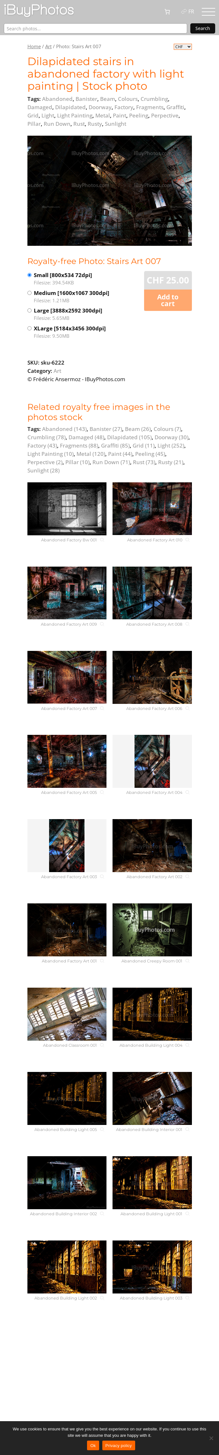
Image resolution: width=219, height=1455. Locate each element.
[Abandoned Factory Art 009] (66, 593)
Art (48, 46)
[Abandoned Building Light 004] (152, 1014)
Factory (42, 445)
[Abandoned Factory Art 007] (66, 677)
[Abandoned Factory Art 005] (66, 761)
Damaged (86, 437)
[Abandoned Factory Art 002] (152, 845)
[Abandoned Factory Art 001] (66, 929)
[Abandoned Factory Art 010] (152, 508)
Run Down (111, 462)
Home (34, 46)
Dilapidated (129, 437)
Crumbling (46, 437)
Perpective (44, 462)
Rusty (170, 462)
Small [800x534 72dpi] (71, 278)
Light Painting (50, 453)
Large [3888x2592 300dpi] (71, 314)
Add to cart (168, 300)
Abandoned (64, 429)
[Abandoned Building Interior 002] (66, 1182)
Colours (167, 429)
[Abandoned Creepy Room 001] (152, 929)
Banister (106, 429)
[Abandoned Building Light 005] (66, 1098)
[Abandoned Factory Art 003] (66, 845)
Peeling (150, 453)
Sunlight (43, 470)
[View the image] (109, 190)
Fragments (79, 445)
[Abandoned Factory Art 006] (152, 677)
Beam (138, 429)
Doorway (171, 437)
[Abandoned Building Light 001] (152, 1182)
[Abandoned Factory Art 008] (152, 593)
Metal (91, 453)
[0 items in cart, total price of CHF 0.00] (167, 12)
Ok (93, 1445)
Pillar (77, 462)
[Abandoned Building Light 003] (152, 1266)
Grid (144, 445)
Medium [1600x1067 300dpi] (71, 296)
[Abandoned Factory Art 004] (152, 761)
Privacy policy (119, 1445)
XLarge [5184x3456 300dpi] (71, 332)
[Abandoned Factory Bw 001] (66, 508)
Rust (144, 462)
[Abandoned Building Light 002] (66, 1266)
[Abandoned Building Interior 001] (152, 1098)
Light (170, 445)
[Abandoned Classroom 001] (66, 1014)
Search (202, 28)
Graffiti (115, 445)
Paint (120, 453)
